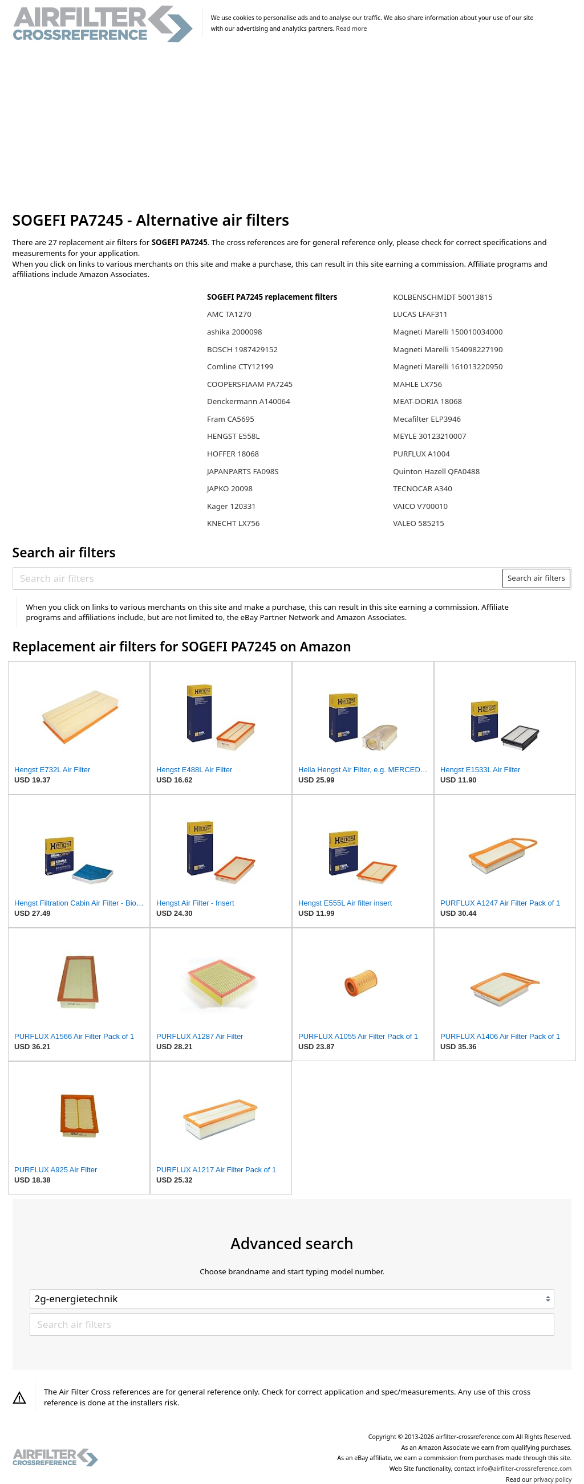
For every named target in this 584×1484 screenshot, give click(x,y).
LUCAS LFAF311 (420, 314)
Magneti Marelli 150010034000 (447, 332)
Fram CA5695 (230, 419)
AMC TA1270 (229, 314)
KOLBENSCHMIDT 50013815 (443, 297)
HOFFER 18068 (233, 454)
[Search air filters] (258, 577)
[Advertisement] (292, 127)
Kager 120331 (231, 506)
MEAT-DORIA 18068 (427, 401)
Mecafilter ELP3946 (427, 419)
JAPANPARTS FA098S (243, 471)
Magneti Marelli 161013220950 (447, 366)
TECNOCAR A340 (422, 488)
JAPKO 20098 (230, 488)
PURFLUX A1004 (421, 454)
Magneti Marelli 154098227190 (447, 349)
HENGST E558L (233, 436)
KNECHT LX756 (233, 523)
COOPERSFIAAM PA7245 (250, 384)
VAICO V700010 (420, 506)
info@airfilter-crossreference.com (524, 1469)
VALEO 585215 (418, 523)
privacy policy (552, 1479)
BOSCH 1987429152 (242, 349)
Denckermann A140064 (248, 401)
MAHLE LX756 (417, 384)
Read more (351, 28)
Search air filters (536, 578)
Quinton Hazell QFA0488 (436, 471)
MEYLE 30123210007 (429, 436)
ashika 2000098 (234, 332)
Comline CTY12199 (240, 366)
